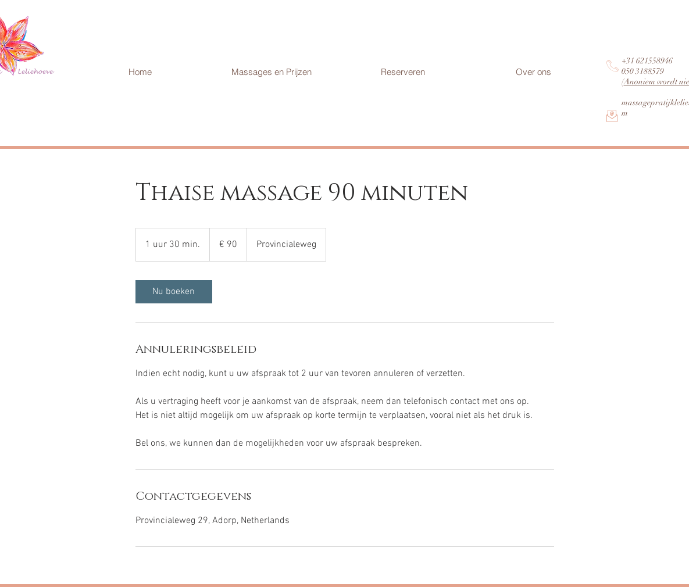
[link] (173, 291)
